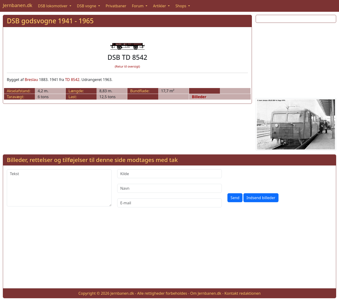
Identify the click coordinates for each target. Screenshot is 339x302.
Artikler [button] (160, 5)
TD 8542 (72, 79)
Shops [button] (181, 5)
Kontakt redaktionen (242, 293)
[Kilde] (169, 173)
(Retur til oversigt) (127, 66)
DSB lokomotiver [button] (53, 5)
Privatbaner (116, 5)
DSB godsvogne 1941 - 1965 (50, 20)
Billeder (199, 96)
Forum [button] (138, 5)
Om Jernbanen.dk (205, 293)
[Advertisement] (296, 60)
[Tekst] (59, 187)
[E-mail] (169, 202)
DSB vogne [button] (87, 5)
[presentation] (263, 178)
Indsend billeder (260, 197)
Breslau (31, 79)
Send (234, 197)
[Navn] (169, 188)
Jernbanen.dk (17, 5)
